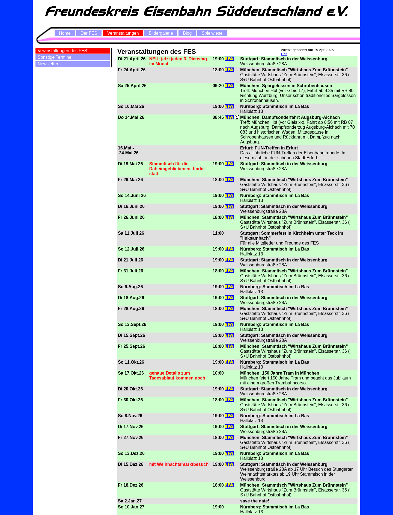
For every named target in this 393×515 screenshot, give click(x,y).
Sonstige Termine (54, 57)
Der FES (89, 33)
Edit (284, 54)
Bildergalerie (161, 33)
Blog (187, 33)
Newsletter (48, 63)
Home (65, 33)
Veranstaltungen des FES (62, 50)
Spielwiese (212, 33)
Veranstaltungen (123, 33)
